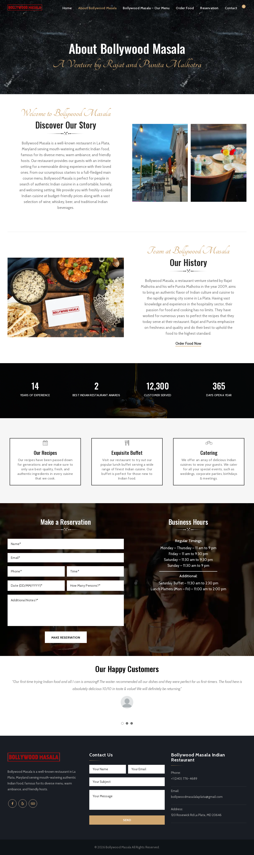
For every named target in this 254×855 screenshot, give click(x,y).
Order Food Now (188, 343)
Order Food (185, 8)
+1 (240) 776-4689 (184, 778)
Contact (231, 8)
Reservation (209, 8)
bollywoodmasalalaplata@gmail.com (197, 797)
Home (67, 8)
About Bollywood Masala (97, 8)
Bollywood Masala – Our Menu (146, 8)
